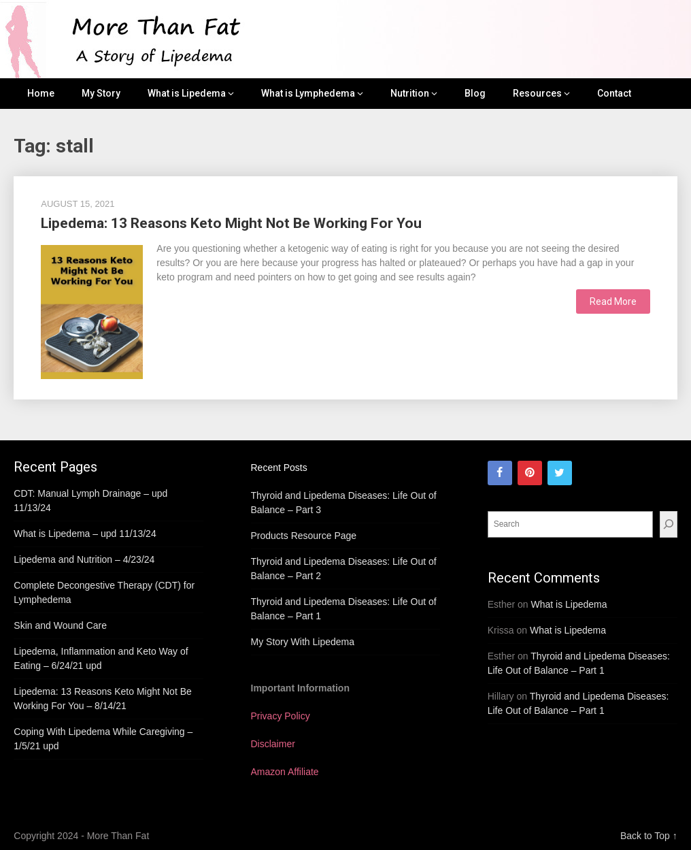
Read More (613, 301)
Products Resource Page (304, 535)
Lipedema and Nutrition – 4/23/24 (84, 559)
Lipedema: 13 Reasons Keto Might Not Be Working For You (231, 223)
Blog (475, 93)
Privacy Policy (280, 715)
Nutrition (409, 93)
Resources (537, 93)
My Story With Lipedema (303, 641)
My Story (101, 93)
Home (40, 93)
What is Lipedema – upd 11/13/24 (85, 533)
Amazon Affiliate (285, 771)
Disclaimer (273, 743)
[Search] (668, 524)
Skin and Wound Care (60, 625)
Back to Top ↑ (648, 835)
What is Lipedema (187, 93)
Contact (614, 93)
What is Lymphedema (308, 93)
